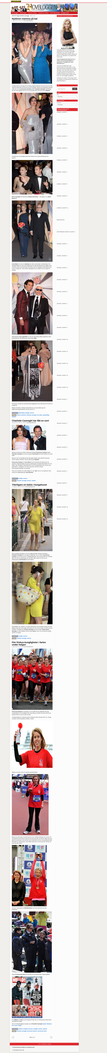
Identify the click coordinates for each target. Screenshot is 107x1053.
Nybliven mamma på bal (24, 18)
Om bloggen (15, 13)
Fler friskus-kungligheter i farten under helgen (29, 643)
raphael (34, 480)
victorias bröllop (32, 13)
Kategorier (59, 102)
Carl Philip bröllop (55, 13)
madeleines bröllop (43, 13)
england (20, 1028)
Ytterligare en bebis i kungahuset (29, 484)
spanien (45, 1028)
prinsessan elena (42, 1031)
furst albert (39, 415)
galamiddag (21, 412)
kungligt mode (65, 13)
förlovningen (23, 13)
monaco (32, 412)
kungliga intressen (28, 1028)
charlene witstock (21, 415)
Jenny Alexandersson (28, 20)
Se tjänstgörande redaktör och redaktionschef (23, 1047)
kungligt (27, 412)
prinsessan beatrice (32, 1031)
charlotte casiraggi (31, 415)
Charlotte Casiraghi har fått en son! (30, 420)
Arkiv (58, 94)
